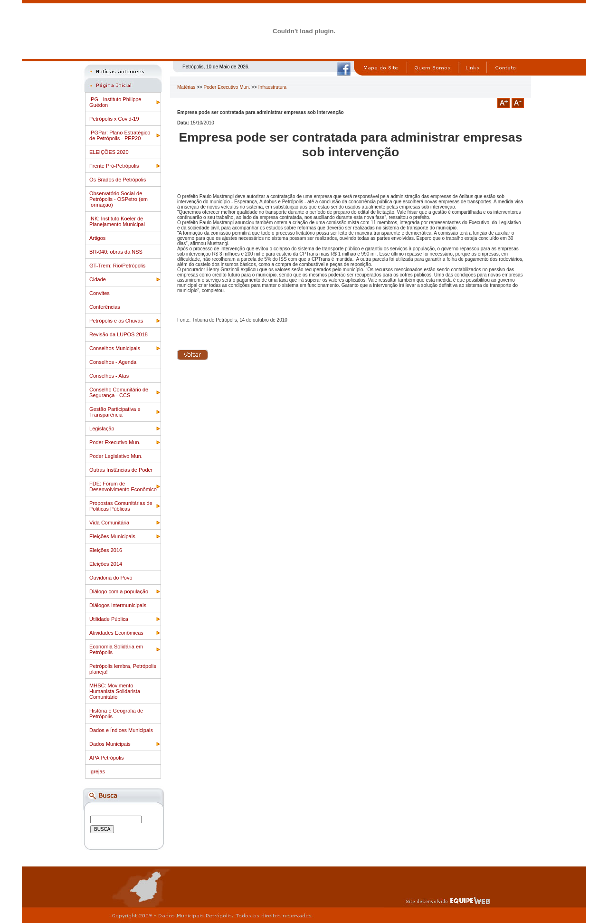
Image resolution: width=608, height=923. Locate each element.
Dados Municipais (110, 744)
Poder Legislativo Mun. (115, 456)
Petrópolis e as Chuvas (116, 321)
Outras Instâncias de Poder (120, 470)
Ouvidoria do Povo (111, 577)
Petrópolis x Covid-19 (114, 119)
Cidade (97, 279)
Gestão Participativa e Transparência (115, 412)
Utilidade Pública (108, 619)
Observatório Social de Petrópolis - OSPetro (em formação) (118, 199)
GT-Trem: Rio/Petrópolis (117, 265)
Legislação (101, 428)
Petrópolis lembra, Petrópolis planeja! (122, 669)
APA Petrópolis (106, 758)
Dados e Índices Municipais (121, 730)
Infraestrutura (272, 87)
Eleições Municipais (112, 536)
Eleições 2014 (105, 564)
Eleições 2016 (105, 550)
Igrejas (97, 771)
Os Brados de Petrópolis (117, 179)
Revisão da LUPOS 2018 (118, 334)
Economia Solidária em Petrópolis (116, 649)
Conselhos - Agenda (112, 362)
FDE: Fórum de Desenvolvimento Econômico (123, 486)
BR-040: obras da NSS (115, 252)
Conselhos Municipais (114, 348)
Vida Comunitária (109, 522)
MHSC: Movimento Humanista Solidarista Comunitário (114, 691)
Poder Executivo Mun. (115, 442)
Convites (99, 293)
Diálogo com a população (118, 591)
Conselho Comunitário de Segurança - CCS (118, 392)
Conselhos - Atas (109, 376)
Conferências (104, 307)
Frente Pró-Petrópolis (114, 166)
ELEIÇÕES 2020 (109, 152)
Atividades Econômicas (116, 633)
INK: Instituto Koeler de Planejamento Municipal (117, 221)
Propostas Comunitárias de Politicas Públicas (120, 506)
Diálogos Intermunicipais (117, 605)
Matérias (186, 87)
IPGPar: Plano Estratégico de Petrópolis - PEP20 (119, 135)
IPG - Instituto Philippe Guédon (115, 102)
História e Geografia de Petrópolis (116, 713)
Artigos (97, 238)
